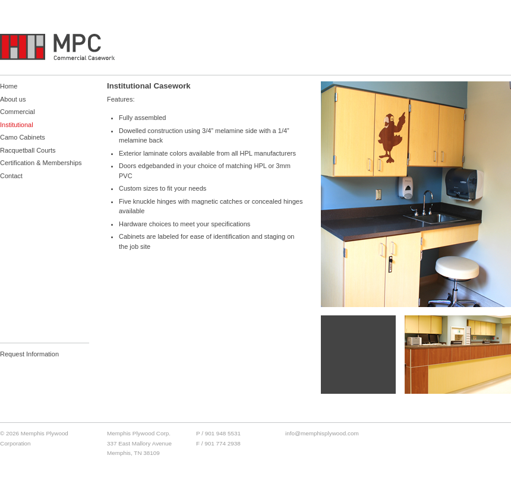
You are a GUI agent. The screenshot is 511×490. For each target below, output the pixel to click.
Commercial (17, 111)
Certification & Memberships (41, 162)
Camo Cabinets (22, 137)
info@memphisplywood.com (322, 433)
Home (8, 86)
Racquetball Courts (28, 150)
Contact (11, 175)
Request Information (29, 354)
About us (13, 99)
